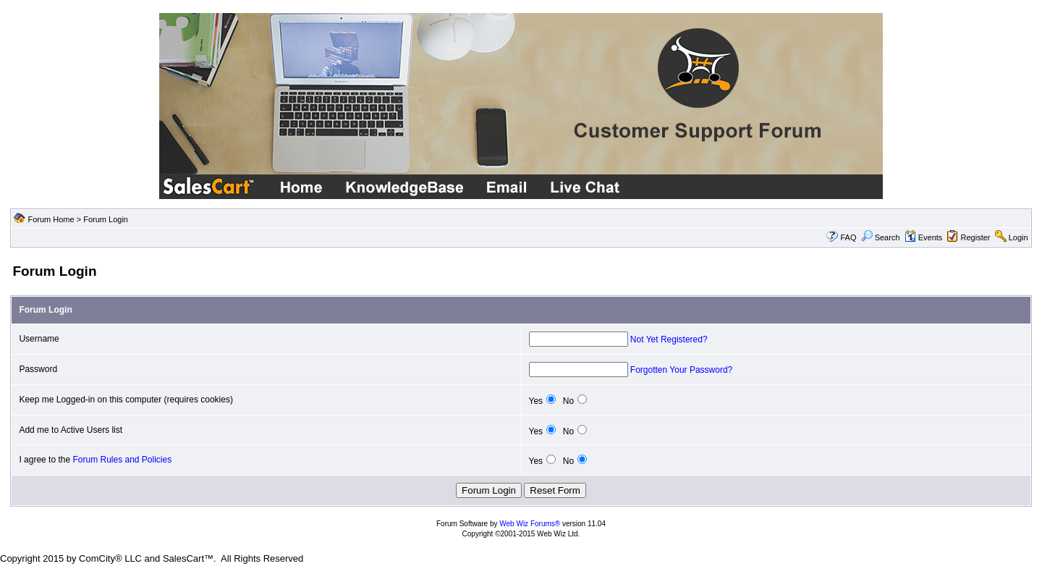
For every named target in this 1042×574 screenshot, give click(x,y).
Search (880, 237)
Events (924, 237)
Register (976, 237)
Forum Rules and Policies (121, 460)
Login (1018, 237)
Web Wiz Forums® (529, 524)
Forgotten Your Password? (681, 370)
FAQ (848, 237)
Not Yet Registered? (669, 339)
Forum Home (50, 219)
